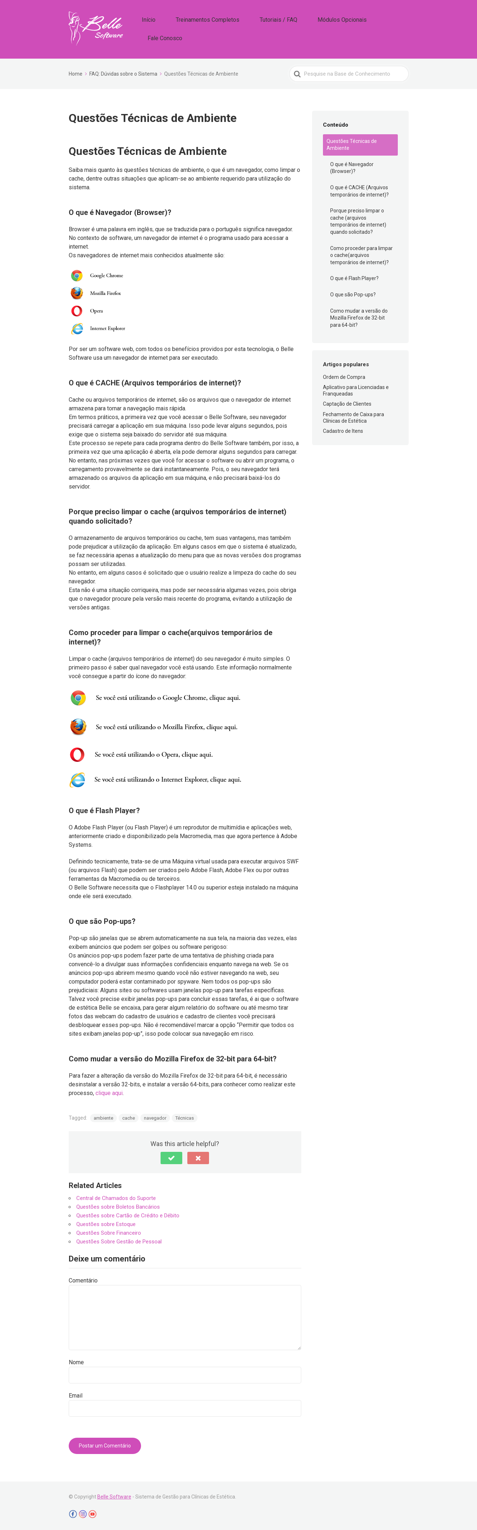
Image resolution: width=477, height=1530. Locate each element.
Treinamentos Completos (226, 28)
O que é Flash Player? (354, 277)
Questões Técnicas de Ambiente (352, 142)
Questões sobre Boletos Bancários (118, 1205)
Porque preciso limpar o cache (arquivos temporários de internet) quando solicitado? (358, 219)
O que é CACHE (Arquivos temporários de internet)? (359, 189)
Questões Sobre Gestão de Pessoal (119, 1240)
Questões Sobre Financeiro (108, 1231)
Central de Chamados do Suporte (116, 1196)
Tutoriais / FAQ (286, 28)
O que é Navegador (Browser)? (352, 166)
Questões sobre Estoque (106, 1222)
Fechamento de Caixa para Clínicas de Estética (353, 416)
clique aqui (109, 1091)
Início (178, 28)
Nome (76, 1360)
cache (128, 1116)
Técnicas (184, 1116)
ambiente (103, 1116)
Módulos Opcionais (338, 28)
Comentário (83, 1278)
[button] (171, 1156)
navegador (155, 1116)
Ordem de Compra (344, 375)
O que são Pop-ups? (353, 293)
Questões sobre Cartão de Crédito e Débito (127, 1213)
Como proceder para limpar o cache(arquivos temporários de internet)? (361, 253)
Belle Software (114, 1495)
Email (75, 1393)
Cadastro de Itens (343, 429)
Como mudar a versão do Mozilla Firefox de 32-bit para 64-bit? (359, 316)
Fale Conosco (389, 28)
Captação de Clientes (347, 402)
